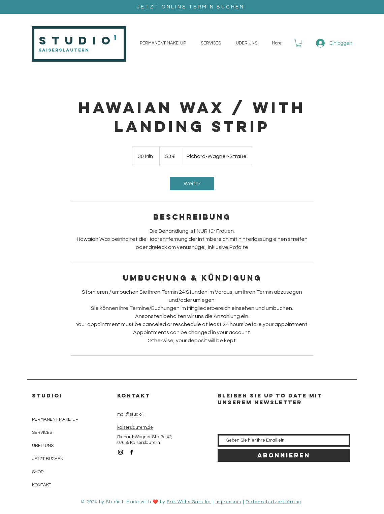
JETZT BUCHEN (47, 458)
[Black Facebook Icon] (131, 452)
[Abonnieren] (284, 455)
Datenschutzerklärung (273, 502)
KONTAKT (41, 485)
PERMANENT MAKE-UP (55, 419)
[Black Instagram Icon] (120, 452)
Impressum (229, 502)
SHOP (37, 472)
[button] (298, 43)
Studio (77, 40)
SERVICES (42, 432)
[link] (192, 183)
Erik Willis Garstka (189, 502)
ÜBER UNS (43, 445)
